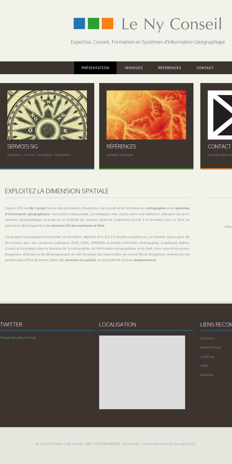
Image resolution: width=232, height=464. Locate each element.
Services (134, 67)
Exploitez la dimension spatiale (57, 191)
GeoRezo (207, 338)
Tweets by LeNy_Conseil (18, 337)
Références (169, 67)
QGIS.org (207, 357)
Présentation (95, 67)
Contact (205, 67)
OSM (204, 366)
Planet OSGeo (210, 347)
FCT (193, 444)
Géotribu (207, 375)
